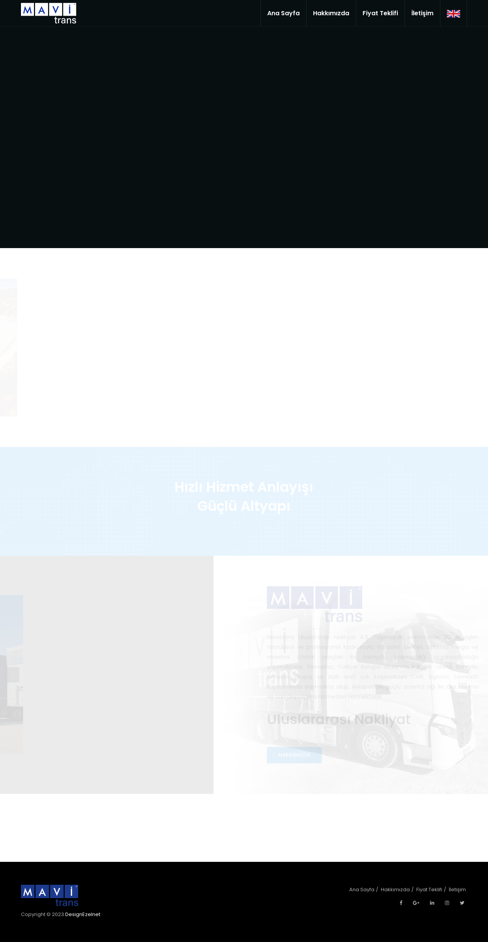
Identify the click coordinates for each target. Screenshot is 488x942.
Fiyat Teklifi (380, 13)
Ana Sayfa (283, 13)
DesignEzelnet (82, 914)
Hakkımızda (331, 13)
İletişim (422, 13)
